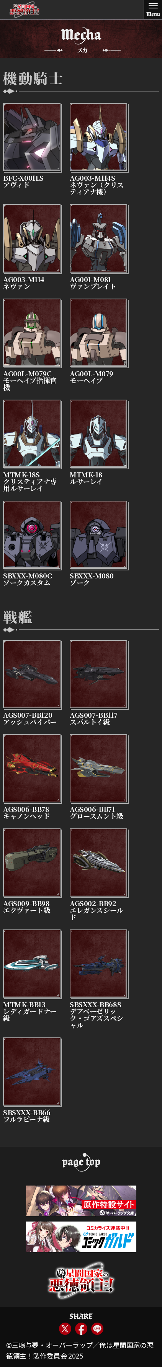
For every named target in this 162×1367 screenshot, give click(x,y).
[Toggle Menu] (153, 9)
